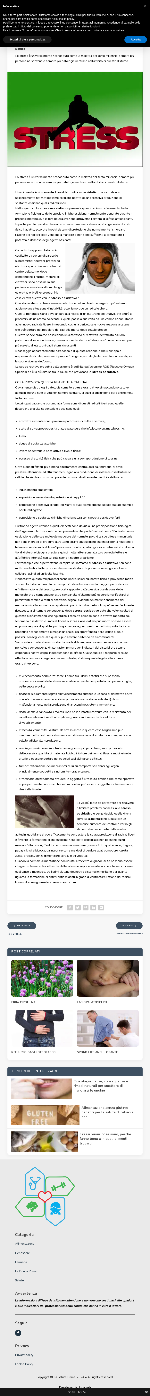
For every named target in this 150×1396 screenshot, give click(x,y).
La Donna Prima (26, 1271)
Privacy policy (24, 1355)
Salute (20, 49)
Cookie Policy (24, 1364)
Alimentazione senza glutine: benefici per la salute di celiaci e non (107, 1112)
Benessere (22, 1253)
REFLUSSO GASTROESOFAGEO (33, 1052)
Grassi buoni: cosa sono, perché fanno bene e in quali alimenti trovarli (105, 1139)
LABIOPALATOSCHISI (92, 1002)
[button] (145, 6)
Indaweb (85, 1387)
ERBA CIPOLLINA (23, 1002)
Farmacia (21, 1262)
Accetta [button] (136, 39)
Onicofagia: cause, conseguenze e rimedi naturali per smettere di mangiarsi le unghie (101, 1086)
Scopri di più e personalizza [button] (27, 39)
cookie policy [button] (66, 18)
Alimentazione (24, 1244)
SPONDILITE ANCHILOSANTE (97, 1052)
